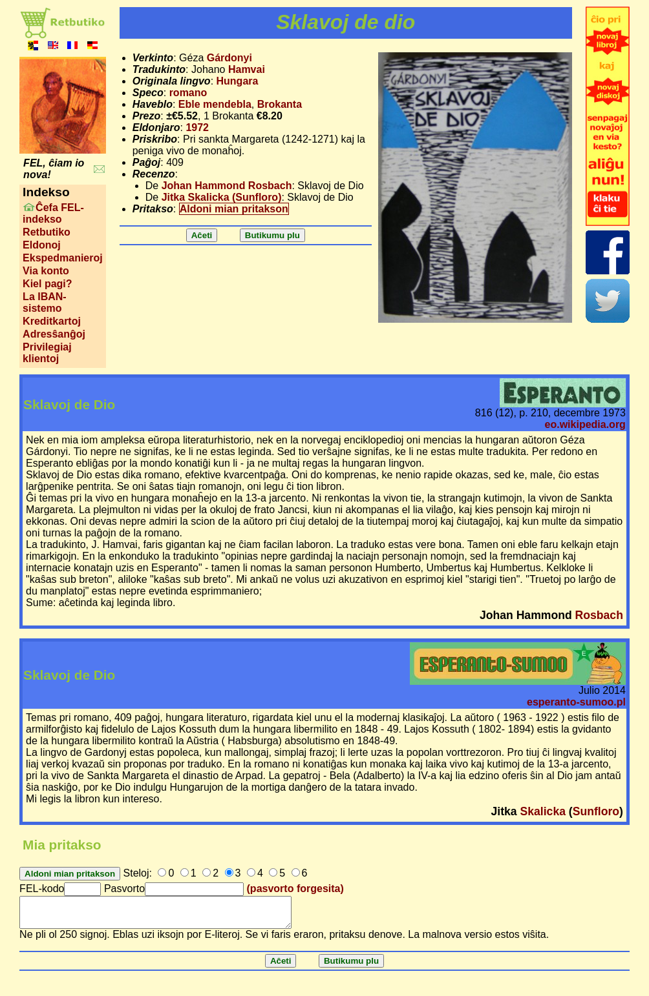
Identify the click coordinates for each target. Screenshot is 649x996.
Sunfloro (596, 811)
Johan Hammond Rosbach (227, 185)
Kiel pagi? (47, 283)
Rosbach (599, 615)
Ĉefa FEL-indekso (53, 213)
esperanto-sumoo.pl (576, 701)
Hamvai (246, 69)
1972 (197, 127)
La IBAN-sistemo (45, 302)
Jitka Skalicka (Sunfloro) (222, 197)
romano (188, 92)
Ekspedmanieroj (63, 257)
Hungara (238, 81)
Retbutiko (46, 232)
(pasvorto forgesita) (295, 888)
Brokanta (279, 104)
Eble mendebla (214, 104)
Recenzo (154, 173)
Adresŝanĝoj (54, 334)
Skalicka (543, 811)
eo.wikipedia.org (585, 424)
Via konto (46, 270)
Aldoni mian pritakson (234, 208)
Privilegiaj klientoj (47, 352)
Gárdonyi (229, 57)
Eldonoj (42, 244)
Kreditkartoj (52, 321)
